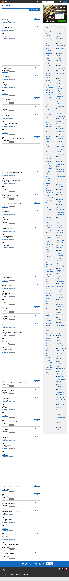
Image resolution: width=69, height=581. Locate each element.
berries (59, 110)
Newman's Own (50, 286)
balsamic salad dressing (60, 339)
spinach (59, 237)
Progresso (48, 82)
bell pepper (60, 196)
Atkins (47, 343)
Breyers (48, 251)
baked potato (60, 47)
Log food (36, 18)
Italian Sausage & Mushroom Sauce (17, 179)
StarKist (48, 227)
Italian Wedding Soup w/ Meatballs (17, 202)
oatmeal (59, 217)
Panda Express (49, 148)
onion (58, 273)
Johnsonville (49, 234)
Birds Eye (48, 73)
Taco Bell (48, 136)
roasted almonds (59, 352)
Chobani (48, 65)
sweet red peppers (59, 140)
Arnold (47, 372)
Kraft (47, 40)
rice (58, 366)
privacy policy (46, 578)
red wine (59, 98)
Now (47, 214)
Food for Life (49, 333)
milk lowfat (60, 411)
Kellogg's (48, 154)
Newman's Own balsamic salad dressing (61, 214)
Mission (48, 77)
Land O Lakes (49, 112)
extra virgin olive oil (60, 201)
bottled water (60, 153)
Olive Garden (49, 121)
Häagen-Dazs (49, 365)
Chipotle (48, 101)
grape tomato (60, 154)
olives (58, 268)
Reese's (48, 211)
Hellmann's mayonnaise (60, 320)
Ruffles (48, 348)
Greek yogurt (60, 164)
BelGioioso (48, 320)
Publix (47, 55)
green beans (60, 184)
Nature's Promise (48, 255)
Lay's (47, 78)
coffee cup (59, 260)
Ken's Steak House (49, 162)
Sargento (48, 41)
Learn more (62, 21)
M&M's (48, 242)
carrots (59, 121)
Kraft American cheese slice (61, 418)
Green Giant (49, 133)
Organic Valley (49, 89)
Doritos (48, 300)
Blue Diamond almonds (60, 129)
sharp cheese (60, 402)
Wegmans (48, 35)
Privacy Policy (14, 574)
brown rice (60, 235)
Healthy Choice (50, 165)
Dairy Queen (49, 318)
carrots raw (60, 138)
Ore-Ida (48, 122)
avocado (59, 239)
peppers (59, 233)
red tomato (60, 53)
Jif (46, 160)
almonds (59, 194)
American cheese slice (60, 248)
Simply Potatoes (50, 271)
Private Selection (48, 216)
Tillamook (48, 126)
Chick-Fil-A (48, 67)
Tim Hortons (49, 350)
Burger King (49, 232)
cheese (59, 58)
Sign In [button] (59, 1)
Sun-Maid (48, 295)
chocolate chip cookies (60, 92)
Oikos (47, 268)
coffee (58, 95)
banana (59, 40)
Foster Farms (49, 322)
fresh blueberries (60, 87)
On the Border (49, 244)
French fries (60, 361)
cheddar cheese (61, 115)
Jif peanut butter (61, 144)
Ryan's (47, 117)
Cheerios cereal (61, 430)
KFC (47, 151)
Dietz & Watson (50, 315)
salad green (60, 108)
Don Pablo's (49, 323)
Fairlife (47, 327)
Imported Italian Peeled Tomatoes (17, 485)
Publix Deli (48, 190)
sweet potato (60, 169)
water (58, 36)
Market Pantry (49, 230)
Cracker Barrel (49, 194)
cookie (59, 280)
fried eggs (59, 159)
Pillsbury (48, 175)
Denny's (48, 285)
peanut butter (60, 123)
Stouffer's (48, 237)
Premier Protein (50, 192)
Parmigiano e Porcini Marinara (17, 543)
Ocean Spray (49, 173)
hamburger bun (61, 176)
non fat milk (60, 278)
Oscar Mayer (49, 156)
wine (58, 80)
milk (58, 62)
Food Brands (5, 5)
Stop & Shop (49, 362)
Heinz (47, 119)
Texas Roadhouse (49, 221)
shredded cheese (59, 112)
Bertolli (48, 355)
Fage (47, 185)
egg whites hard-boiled (60, 382)
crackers (59, 333)
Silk (47, 266)
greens (59, 427)
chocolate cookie (61, 348)
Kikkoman (48, 338)
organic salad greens (60, 323)
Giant (47, 195)
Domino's (48, 128)
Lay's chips (60, 407)
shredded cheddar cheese (61, 67)
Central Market (50, 290)
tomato (59, 41)
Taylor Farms (49, 188)
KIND (47, 205)
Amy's (47, 144)
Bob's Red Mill (49, 111)
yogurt (59, 363)
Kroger (48, 33)
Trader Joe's (49, 30)
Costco (47, 104)
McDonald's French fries (60, 229)
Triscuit (48, 308)
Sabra (47, 273)
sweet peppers (61, 257)
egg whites (60, 60)
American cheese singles (61, 396)
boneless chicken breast (61, 162)
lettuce (59, 181)
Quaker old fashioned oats (61, 224)
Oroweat (48, 359)
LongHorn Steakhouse (49, 224)
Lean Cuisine (49, 166)
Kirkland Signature (48, 37)
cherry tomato (60, 297)
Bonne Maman (49, 269)
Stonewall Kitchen (48, 297)
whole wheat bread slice (60, 241)
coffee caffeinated (60, 254)
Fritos (47, 352)
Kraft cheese (60, 392)
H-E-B (47, 58)
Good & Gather (49, 317)
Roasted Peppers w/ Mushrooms (17, 510)
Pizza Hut (48, 291)
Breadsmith (49, 153)
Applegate (48, 209)
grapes (59, 258)
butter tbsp (60, 384)
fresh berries (60, 96)
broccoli (59, 182)
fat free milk (60, 103)
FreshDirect (49, 48)
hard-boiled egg (61, 30)
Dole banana (60, 209)
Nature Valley (49, 197)
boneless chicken (59, 355)
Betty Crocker (49, 274)
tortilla (59, 425)
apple (58, 35)
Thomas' (48, 80)
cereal (58, 197)
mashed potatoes (59, 167)
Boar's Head (49, 63)
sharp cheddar (61, 350)
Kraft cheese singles (60, 329)
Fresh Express (49, 90)
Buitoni (48, 310)
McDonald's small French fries (60, 286)
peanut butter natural (60, 405)
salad (58, 55)
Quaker (48, 60)
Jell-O (47, 202)
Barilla (47, 85)
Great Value (49, 31)
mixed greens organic (60, 377)
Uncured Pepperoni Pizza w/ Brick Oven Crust (17, 138)
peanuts (59, 365)
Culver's (48, 199)
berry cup (59, 429)
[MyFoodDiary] (7, 1)
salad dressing (61, 211)
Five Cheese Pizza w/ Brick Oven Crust (17, 171)
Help (38, 1)
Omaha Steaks (49, 94)
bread (58, 126)
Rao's (47, 276)
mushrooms (60, 424)
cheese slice (60, 244)
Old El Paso (49, 219)
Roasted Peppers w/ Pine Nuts (17, 452)
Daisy (47, 102)
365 (47, 43)
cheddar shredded (59, 310)
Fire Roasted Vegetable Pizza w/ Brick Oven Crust (17, 382)
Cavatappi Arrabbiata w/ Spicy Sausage (17, 331)
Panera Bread (49, 53)
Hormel (48, 180)
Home (26, 1)
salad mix (59, 332)
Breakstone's (49, 367)
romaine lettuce (61, 158)
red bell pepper (61, 116)
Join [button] (65, 1)
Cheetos (48, 360)
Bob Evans (48, 146)
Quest (47, 301)
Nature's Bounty (50, 293)
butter (59, 82)
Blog (32, 1)
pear (58, 409)
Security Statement (23, 574)
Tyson (47, 131)
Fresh (47, 239)
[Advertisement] (21, 52)
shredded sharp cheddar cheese (61, 387)
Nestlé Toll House (48, 346)
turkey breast (60, 394)
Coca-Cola (48, 158)
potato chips (60, 171)
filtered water (60, 38)
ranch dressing (61, 379)
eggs (58, 76)
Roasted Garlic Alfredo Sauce (17, 348)
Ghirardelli (48, 171)
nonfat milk (60, 143)
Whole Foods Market (49, 51)
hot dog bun (60, 312)
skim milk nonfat (59, 390)
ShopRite (48, 369)
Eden (47, 342)
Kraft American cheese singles (61, 265)
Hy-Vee (48, 281)
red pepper (60, 204)
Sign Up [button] (49, 564)
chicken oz (60, 245)
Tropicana (48, 340)
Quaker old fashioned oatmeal (60, 294)
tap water (59, 90)
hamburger (60, 302)
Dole (47, 62)
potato (59, 65)
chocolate (59, 317)
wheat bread (60, 136)
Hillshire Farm (49, 99)
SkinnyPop (48, 249)
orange (59, 156)
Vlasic (47, 313)
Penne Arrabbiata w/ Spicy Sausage (17, 421)
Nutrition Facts (5, 22)
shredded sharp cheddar (61, 270)
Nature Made (49, 87)
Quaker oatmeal (61, 134)
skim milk (59, 43)
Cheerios (48, 204)
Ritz (47, 212)
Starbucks (48, 45)
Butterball (48, 357)
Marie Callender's (49, 331)
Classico (48, 353)
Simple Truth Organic (49, 142)
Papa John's (49, 264)
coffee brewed (60, 51)
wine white (60, 199)
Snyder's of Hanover (49, 304)
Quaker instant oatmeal (61, 326)
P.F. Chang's (49, 168)
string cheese (60, 337)
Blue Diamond (49, 92)
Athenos (48, 262)
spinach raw (60, 232)
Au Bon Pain (49, 279)
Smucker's (48, 75)
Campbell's (49, 170)
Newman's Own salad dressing (61, 132)
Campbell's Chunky (49, 258)
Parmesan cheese (59, 421)
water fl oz (60, 63)
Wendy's (48, 149)
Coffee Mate (49, 261)
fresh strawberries (60, 84)
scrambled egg (61, 45)
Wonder (48, 325)
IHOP (47, 253)
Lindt (47, 207)
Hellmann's (49, 72)
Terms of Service (6, 574)
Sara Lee (48, 176)
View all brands (49, 375)
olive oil (59, 57)
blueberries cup (61, 399)
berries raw (60, 416)
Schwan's (48, 187)
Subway (48, 84)
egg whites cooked (60, 359)
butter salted (60, 125)
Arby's (47, 247)
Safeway (48, 178)
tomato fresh (60, 281)
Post (47, 328)
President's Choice (49, 115)
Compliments (49, 241)
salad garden (60, 219)
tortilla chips (60, 189)
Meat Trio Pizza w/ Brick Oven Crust (17, 195)
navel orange (60, 106)
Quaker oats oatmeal (60, 251)
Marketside (49, 134)
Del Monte (48, 97)
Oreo (47, 278)
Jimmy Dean (49, 124)
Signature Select (50, 182)
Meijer (47, 364)
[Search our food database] (48, 2)
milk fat (59, 299)
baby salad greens (60, 372)
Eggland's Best (49, 288)
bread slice (60, 227)
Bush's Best (49, 200)
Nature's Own (49, 246)
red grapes (60, 304)
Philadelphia (49, 96)
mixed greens (60, 283)
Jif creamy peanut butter (60, 178)
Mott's (47, 283)
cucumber (59, 301)
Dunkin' (48, 106)
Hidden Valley (49, 229)
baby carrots (60, 78)
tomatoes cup (60, 401)
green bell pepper (60, 413)
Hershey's (48, 129)
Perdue (48, 311)
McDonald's (49, 47)
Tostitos (48, 183)
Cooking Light (49, 306)
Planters (48, 235)
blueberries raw (61, 105)
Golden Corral (49, 57)
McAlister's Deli (50, 371)
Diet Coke (59, 335)
